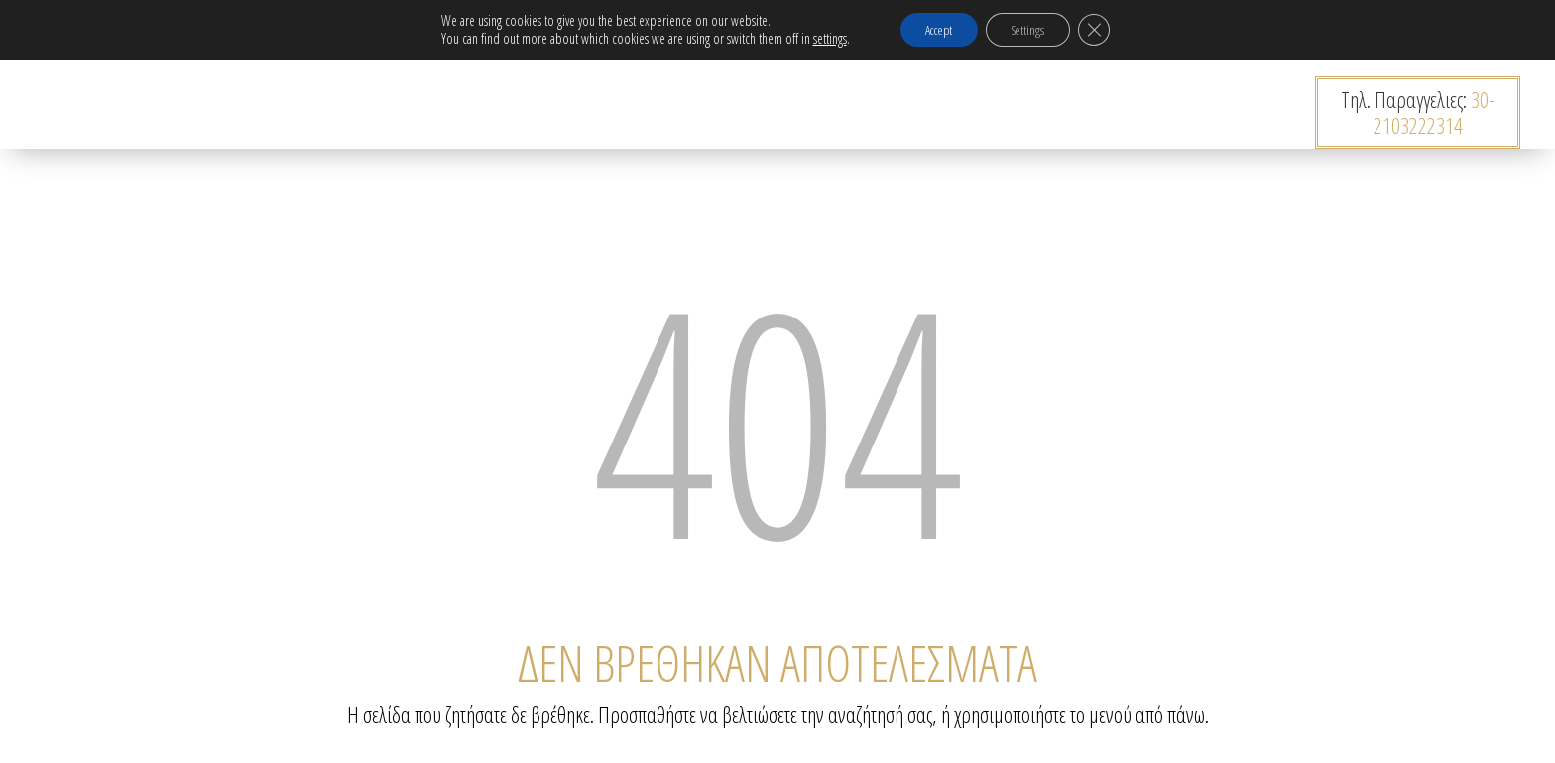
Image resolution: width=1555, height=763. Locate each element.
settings (815, 40)
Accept (932, 30)
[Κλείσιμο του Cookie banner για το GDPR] (1107, 31)
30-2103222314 (1434, 112)
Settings (1033, 30)
